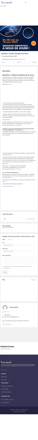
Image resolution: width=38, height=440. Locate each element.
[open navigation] (25, 2)
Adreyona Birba (14, 307)
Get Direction (33, 279)
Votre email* (5, 248)
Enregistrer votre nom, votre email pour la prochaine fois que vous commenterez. (18, 267)
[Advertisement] (19, 16)
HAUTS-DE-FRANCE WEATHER (19, 333)
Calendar (34, 62)
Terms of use (15, 411)
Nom (3, 242)
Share (3, 62)
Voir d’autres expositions (7, 186)
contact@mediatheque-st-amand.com (12, 125)
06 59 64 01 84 (6, 402)
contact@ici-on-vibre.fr (8, 399)
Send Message (6, 324)
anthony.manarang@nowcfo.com (11, 316)
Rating (3, 239)
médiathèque (26, 122)
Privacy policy (22, 411)
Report (18, 62)
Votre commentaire (6, 255)
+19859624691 (7, 315)
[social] (1, 370)
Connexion (3, 6)
